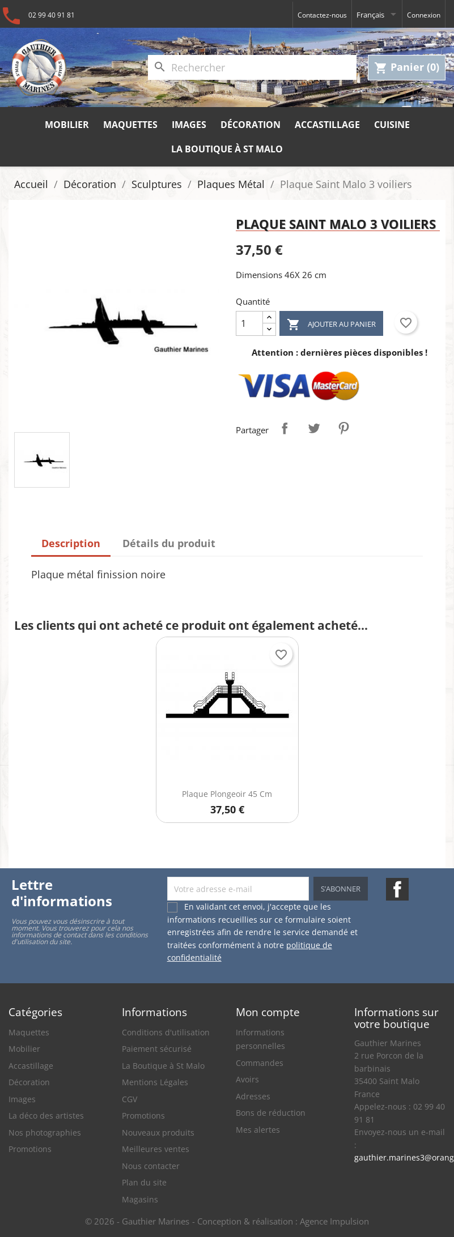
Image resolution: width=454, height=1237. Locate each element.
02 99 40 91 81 (51, 15)
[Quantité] (249, 323)
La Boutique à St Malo (227, 149)
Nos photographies (45, 1132)
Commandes (259, 1062)
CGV (129, 1099)
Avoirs (247, 1079)
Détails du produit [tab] (168, 543)
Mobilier (67, 124)
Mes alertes (258, 1129)
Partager (284, 428)
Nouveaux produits (158, 1132)
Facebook (397, 889)
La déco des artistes (46, 1115)
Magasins (140, 1199)
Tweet (314, 428)
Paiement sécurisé (157, 1048)
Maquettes (130, 124)
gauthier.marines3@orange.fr (399, 1157)
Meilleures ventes (155, 1149)
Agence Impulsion (334, 1221)
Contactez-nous (322, 15)
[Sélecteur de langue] (377, 14)
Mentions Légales (155, 1082)
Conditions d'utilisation (166, 1032)
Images (189, 124)
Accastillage (327, 124)
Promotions (30, 1149)
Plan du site (144, 1182)
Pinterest (343, 428)
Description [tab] (70, 543)
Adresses (253, 1096)
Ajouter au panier (331, 325)
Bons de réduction (271, 1112)
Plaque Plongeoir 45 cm (227, 793)
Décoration (250, 124)
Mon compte (268, 1012)
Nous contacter (151, 1166)
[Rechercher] (252, 68)
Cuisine (392, 124)
